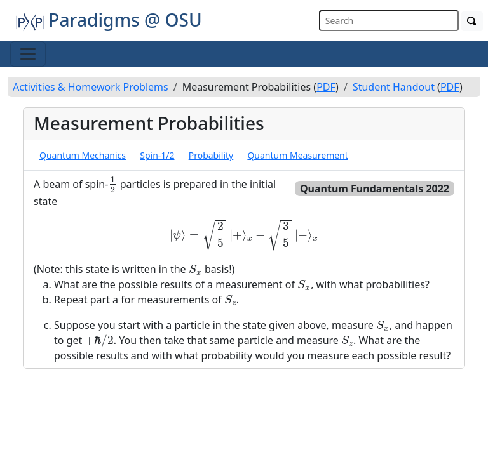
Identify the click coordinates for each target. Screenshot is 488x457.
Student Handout (394, 87)
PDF (326, 87)
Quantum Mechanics (82, 155)
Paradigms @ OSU (108, 20)
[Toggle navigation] (28, 54)
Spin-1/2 (157, 155)
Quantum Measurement (297, 155)
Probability (211, 155)
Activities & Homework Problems (90, 87)
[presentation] (112, 185)
